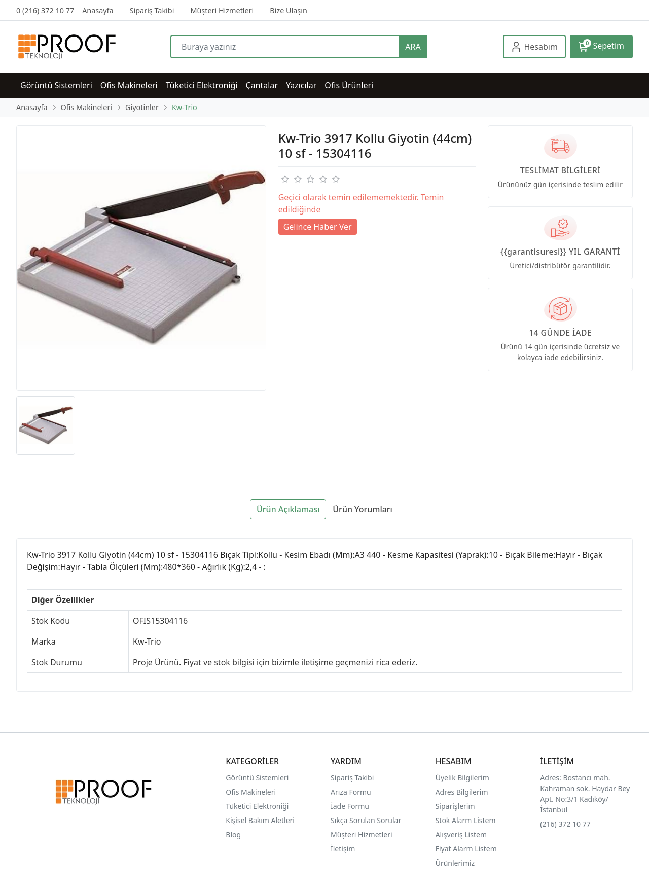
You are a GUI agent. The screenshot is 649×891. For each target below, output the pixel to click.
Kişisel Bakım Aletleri (260, 820)
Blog (233, 834)
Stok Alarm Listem (466, 820)
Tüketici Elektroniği (257, 806)
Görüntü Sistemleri (257, 777)
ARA (412, 46)
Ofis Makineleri (251, 792)
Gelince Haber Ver (317, 226)
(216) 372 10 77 (565, 824)
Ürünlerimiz (455, 863)
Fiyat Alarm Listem (466, 848)
